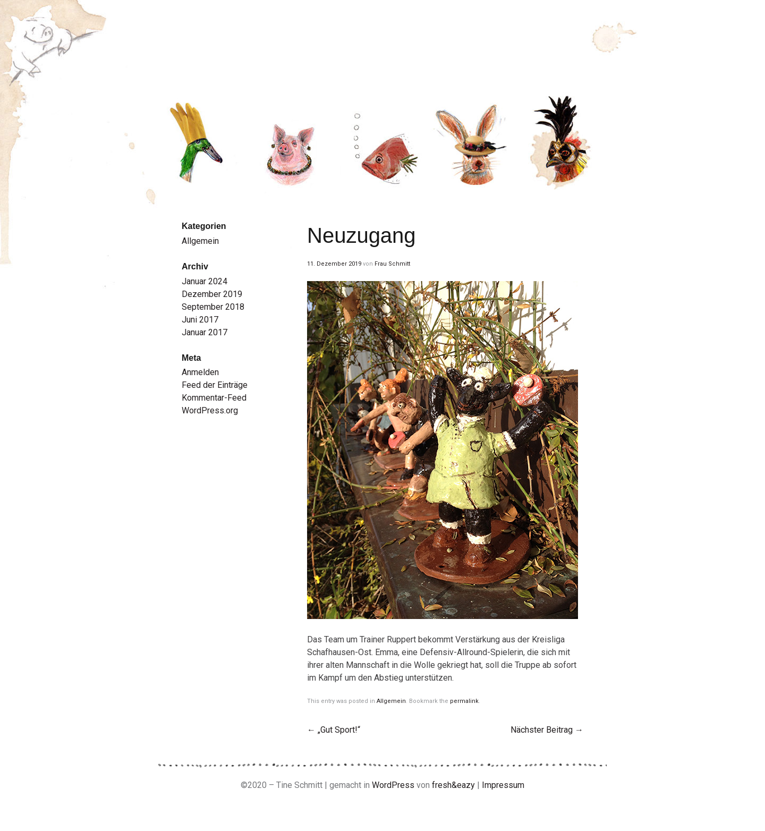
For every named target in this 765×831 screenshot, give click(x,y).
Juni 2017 (200, 320)
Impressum (503, 785)
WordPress (393, 785)
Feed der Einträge (215, 385)
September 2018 (213, 307)
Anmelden (200, 372)
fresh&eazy (453, 785)
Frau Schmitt (392, 263)
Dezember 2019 (212, 294)
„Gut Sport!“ (333, 730)
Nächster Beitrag (547, 730)
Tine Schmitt (312, 42)
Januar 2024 (204, 281)
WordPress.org (210, 410)
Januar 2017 (204, 332)
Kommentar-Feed (214, 398)
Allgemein (391, 701)
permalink (464, 701)
